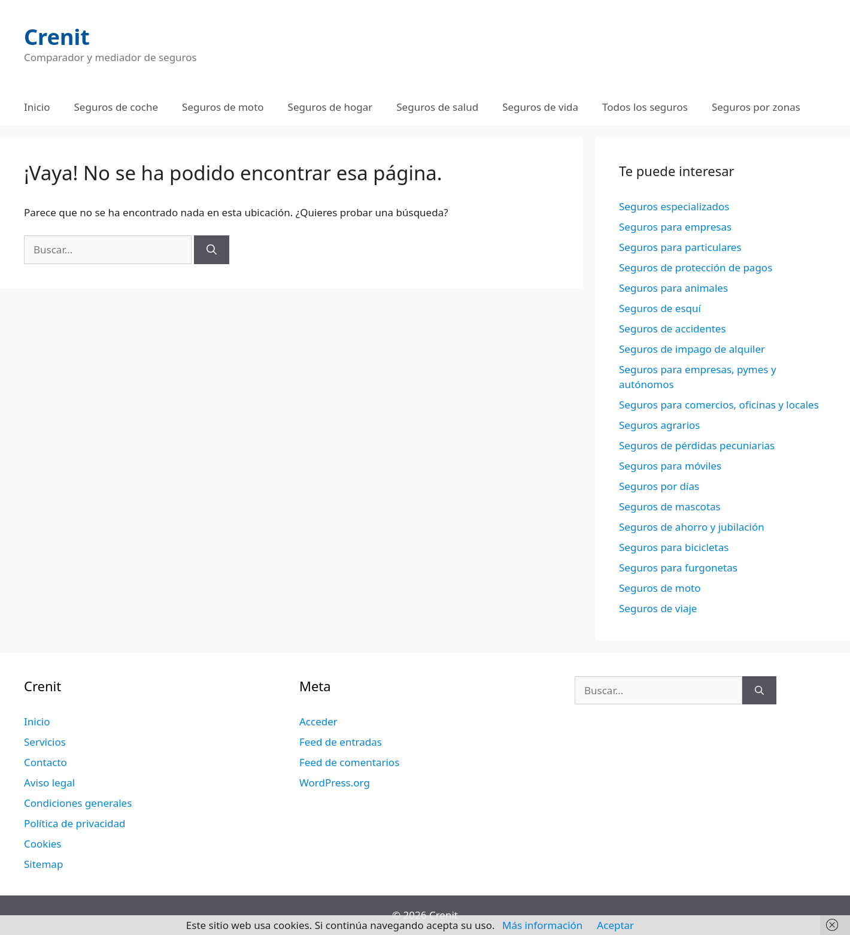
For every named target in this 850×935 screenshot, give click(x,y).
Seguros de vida (540, 107)
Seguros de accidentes (672, 328)
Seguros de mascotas (670, 506)
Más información (542, 925)
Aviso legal (49, 782)
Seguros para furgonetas (678, 567)
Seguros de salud (437, 107)
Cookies (43, 844)
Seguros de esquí (660, 308)
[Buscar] (211, 249)
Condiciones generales (78, 803)
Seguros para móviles (670, 466)
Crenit (57, 37)
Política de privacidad (74, 823)
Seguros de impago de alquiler (692, 349)
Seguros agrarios (659, 425)
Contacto (45, 762)
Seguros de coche (116, 107)
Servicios (45, 742)
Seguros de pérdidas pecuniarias (697, 445)
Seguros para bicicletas (673, 547)
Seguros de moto (222, 107)
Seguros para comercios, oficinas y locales (719, 404)
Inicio (37, 107)
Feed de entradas (340, 742)
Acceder (318, 721)
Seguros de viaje (658, 608)
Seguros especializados (674, 206)
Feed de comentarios (349, 762)
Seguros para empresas (675, 227)
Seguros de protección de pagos (695, 267)
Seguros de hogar (330, 107)
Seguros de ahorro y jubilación (691, 527)
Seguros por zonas (756, 107)
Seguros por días (659, 486)
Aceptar (615, 925)
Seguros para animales (673, 288)
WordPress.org (334, 782)
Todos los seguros (645, 107)
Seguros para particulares (680, 247)
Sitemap (43, 864)
